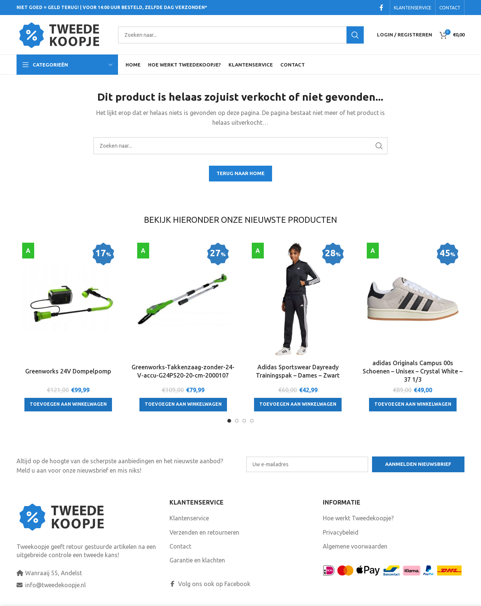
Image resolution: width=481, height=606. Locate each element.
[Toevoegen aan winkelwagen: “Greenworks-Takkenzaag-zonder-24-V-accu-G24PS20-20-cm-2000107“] (183, 404)
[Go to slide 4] (252, 421)
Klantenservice (189, 518)
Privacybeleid (340, 532)
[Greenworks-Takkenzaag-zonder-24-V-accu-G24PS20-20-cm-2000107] (183, 299)
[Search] (241, 35)
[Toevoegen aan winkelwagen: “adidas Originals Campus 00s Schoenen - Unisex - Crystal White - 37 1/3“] (413, 404)
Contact (180, 546)
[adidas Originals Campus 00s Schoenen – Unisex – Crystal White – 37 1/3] (413, 299)
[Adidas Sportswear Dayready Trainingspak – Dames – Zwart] (298, 299)
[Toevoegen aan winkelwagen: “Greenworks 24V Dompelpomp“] (68, 404)
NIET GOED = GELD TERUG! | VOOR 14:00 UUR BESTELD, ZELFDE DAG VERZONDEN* (112, 7)
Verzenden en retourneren (204, 532)
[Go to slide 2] (237, 421)
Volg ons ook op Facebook (209, 583)
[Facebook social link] (381, 7)
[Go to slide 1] (229, 421)
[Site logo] (63, 34)
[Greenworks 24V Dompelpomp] (68, 299)
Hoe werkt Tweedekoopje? (358, 518)
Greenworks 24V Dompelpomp (68, 371)
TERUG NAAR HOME (240, 173)
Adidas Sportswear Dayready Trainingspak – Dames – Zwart (298, 371)
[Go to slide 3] (244, 421)
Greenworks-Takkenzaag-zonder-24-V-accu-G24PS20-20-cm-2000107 (183, 371)
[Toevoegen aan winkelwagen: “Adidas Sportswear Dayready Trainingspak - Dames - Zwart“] (298, 404)
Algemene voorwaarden (355, 546)
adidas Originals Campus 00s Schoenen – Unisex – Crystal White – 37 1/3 (413, 371)
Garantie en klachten (197, 560)
